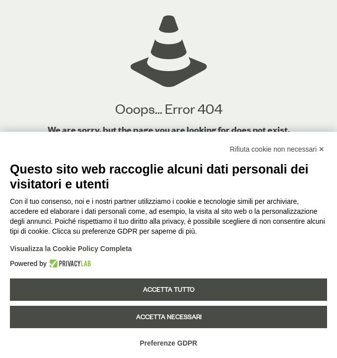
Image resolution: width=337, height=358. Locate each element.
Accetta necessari (169, 317)
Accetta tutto (169, 289)
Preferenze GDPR (169, 343)
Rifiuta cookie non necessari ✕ (277, 149)
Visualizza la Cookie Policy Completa (71, 249)
